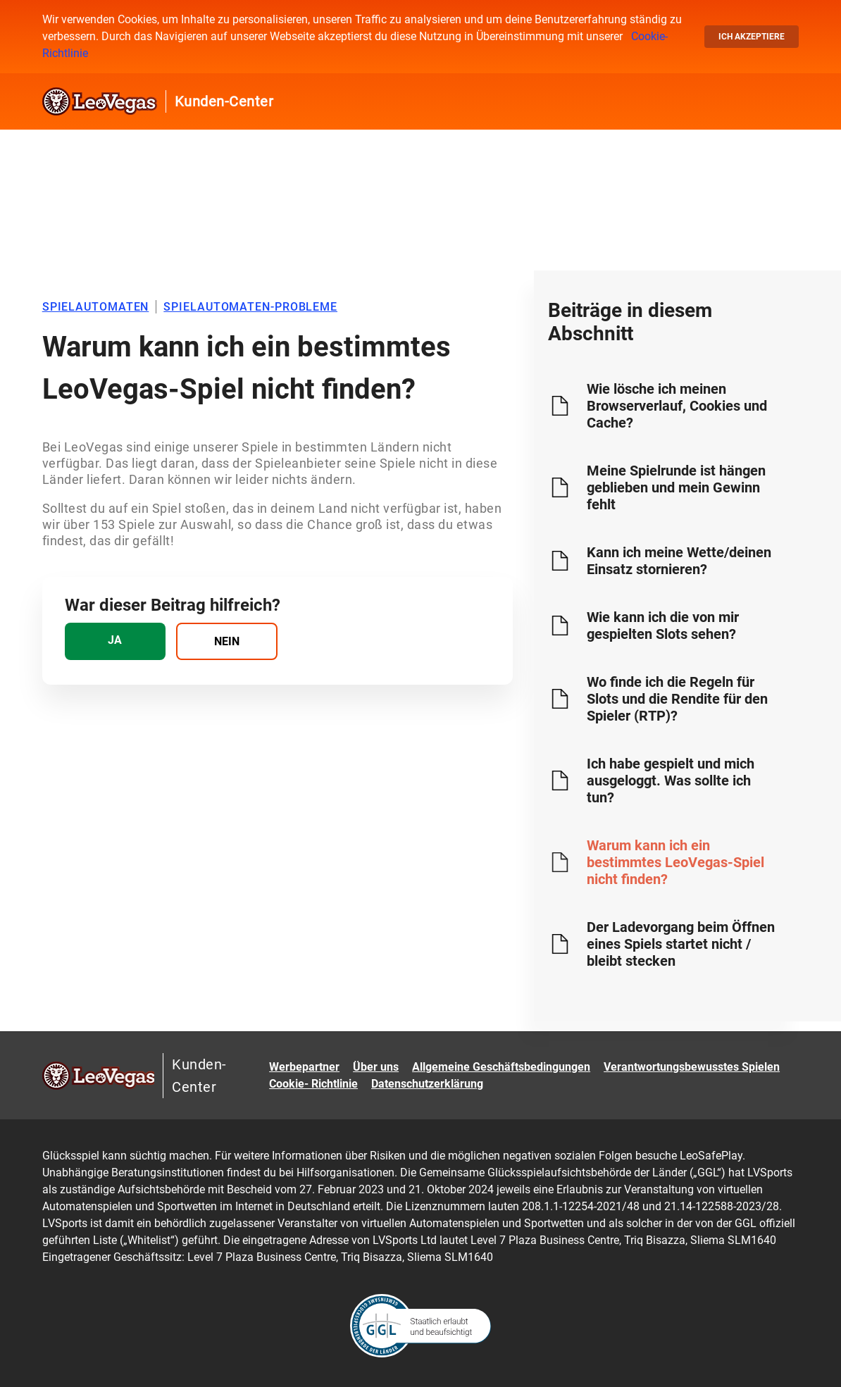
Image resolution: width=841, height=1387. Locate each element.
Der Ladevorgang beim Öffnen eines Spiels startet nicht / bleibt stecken (681, 944)
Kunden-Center (224, 101)
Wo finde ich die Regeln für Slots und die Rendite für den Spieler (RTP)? (677, 698)
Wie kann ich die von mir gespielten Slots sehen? (663, 625)
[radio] (115, 641)
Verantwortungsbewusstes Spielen (692, 1067)
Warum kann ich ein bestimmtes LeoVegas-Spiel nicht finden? (675, 862)
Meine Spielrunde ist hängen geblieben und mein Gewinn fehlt (676, 487)
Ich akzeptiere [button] (751, 37)
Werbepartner (304, 1067)
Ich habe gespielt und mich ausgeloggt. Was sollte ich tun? (670, 780)
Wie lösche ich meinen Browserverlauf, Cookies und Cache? (677, 405)
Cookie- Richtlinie (313, 1083)
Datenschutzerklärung (427, 1083)
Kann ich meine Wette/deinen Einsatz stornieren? (679, 561)
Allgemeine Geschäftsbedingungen (501, 1067)
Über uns (376, 1067)
